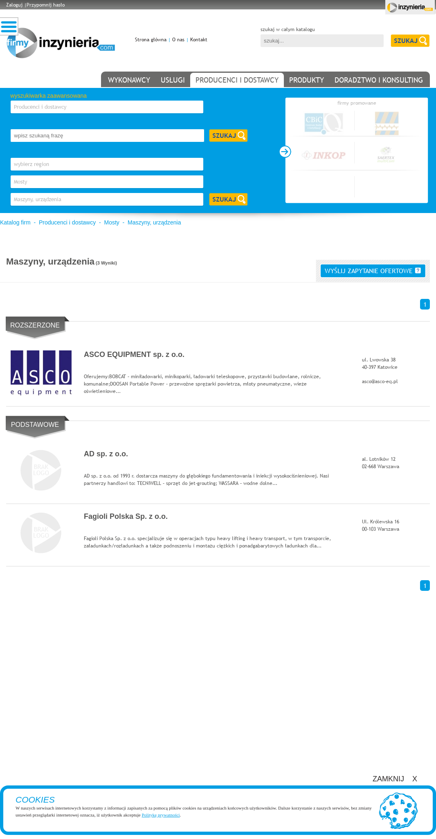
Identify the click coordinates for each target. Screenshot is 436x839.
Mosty (111, 222)
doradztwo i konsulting (379, 80)
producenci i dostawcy (237, 80)
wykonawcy (129, 80)
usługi (173, 80)
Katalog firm (15, 222)
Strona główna (150, 39)
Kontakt (198, 39)
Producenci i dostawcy (67, 222)
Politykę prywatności (161, 814)
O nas (178, 39)
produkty (306, 80)
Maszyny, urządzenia (154, 222)
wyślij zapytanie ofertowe (373, 270)
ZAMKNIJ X (395, 779)
